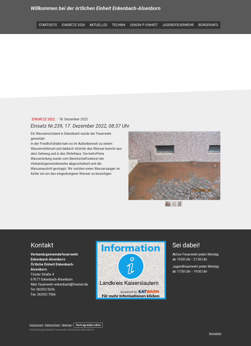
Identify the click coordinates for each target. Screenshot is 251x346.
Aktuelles (98, 25)
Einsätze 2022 (44, 119)
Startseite (48, 25)
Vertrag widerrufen (88, 325)
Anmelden (215, 333)
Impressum (36, 325)
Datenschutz (52, 325)
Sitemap (67, 325)
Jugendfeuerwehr (178, 25)
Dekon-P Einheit (144, 25)
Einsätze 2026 (73, 25)
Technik (119, 25)
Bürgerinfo (208, 25)
